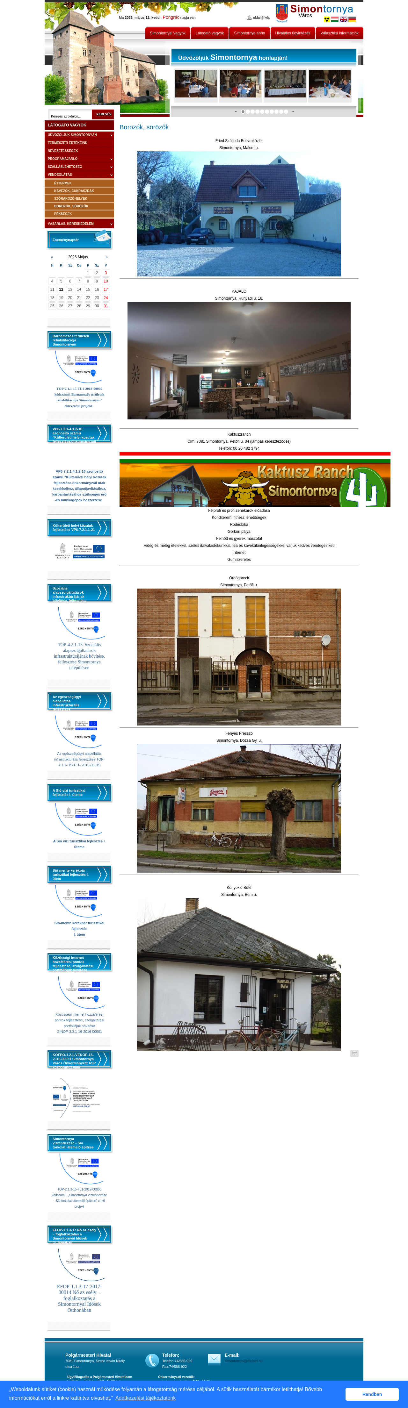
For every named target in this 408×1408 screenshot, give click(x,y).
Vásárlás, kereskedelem (71, 223)
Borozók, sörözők (71, 206)
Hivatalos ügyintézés (292, 33)
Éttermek (63, 183)
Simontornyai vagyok (168, 33)
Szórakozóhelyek (70, 198)
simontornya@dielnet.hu (244, 1361)
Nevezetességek (63, 151)
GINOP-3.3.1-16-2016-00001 (79, 1031)
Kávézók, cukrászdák (74, 191)
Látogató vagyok (210, 33)
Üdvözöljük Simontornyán (72, 135)
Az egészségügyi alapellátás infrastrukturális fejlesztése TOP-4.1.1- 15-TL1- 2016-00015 (79, 759)
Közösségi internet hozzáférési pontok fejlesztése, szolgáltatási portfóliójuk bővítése (79, 1020)
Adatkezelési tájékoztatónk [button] (145, 1398)
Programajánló (62, 159)
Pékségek (63, 214)
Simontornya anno (249, 33)
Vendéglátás (60, 174)
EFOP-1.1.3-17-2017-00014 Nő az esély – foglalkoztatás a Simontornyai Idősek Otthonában (79, 1298)
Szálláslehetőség (65, 166)
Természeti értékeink (67, 143)
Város (305, 15)
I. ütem (79, 934)
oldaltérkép (261, 17)
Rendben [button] (372, 1394)
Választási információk (340, 33)
